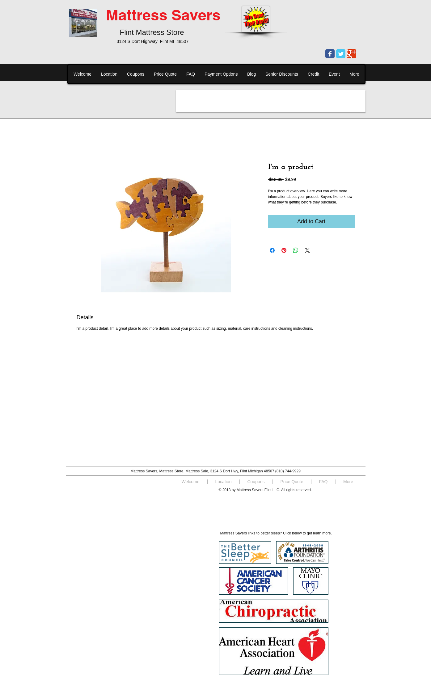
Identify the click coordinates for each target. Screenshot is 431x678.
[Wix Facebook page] (330, 53)
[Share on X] (307, 250)
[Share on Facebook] (272, 250)
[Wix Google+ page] (351, 53)
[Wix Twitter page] (340, 53)
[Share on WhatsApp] (295, 250)
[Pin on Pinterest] (284, 250)
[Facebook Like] (112, 497)
